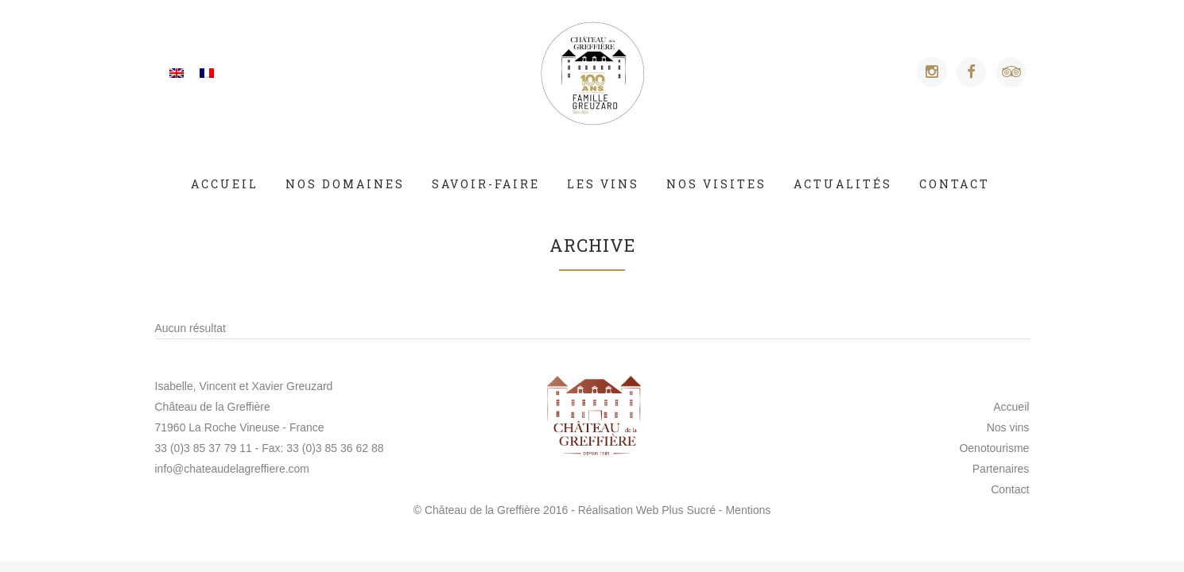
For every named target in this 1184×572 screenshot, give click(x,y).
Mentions (748, 510)
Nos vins (1008, 427)
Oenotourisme (994, 448)
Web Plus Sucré (676, 510)
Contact (1010, 489)
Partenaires (1001, 468)
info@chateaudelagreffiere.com (232, 468)
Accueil (1011, 406)
